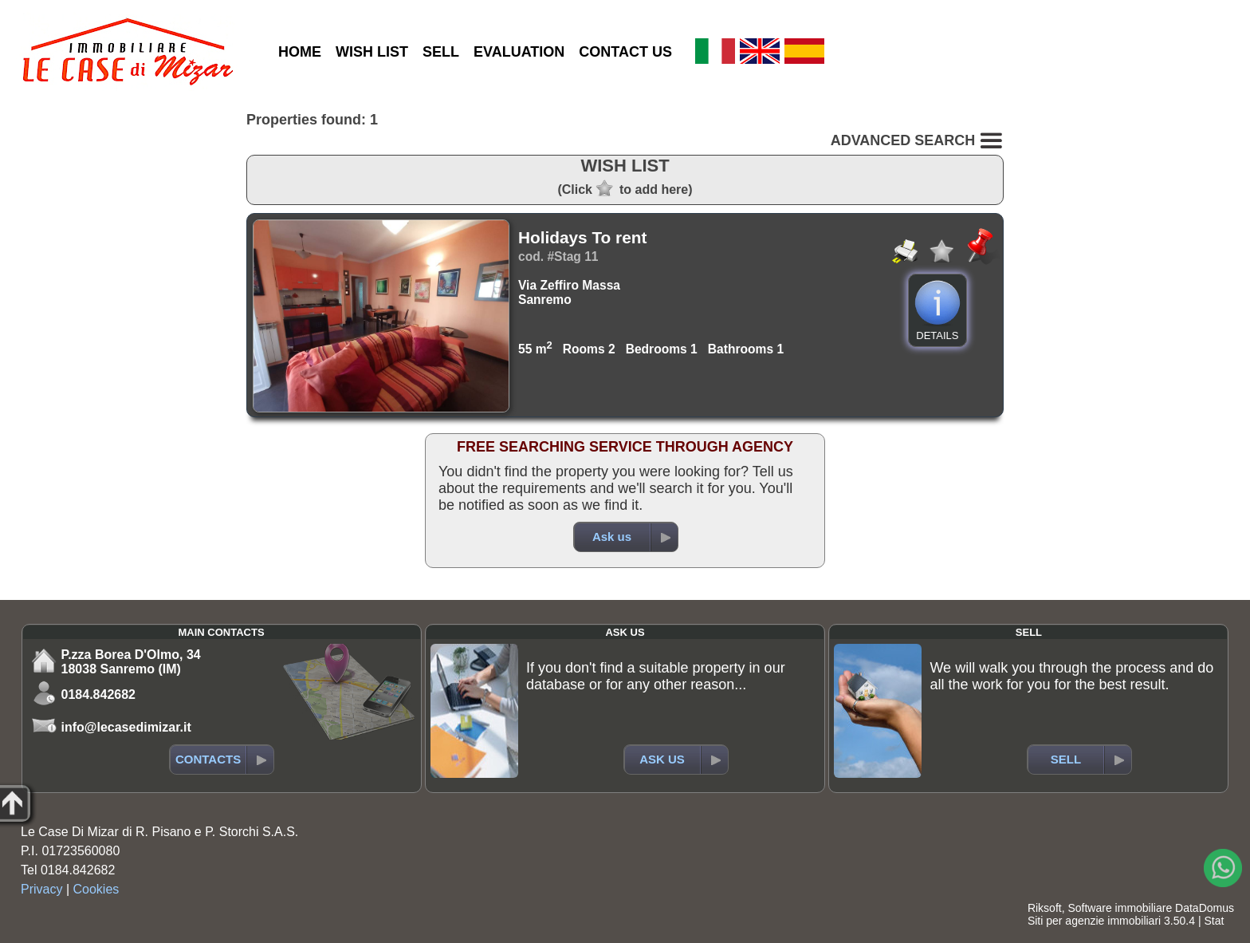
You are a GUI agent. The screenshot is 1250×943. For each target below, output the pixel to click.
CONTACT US (625, 52)
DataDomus (1204, 908)
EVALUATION (519, 52)
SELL (441, 52)
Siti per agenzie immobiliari (1094, 920)
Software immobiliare (1119, 908)
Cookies (96, 889)
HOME (299, 52)
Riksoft (1045, 908)
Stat (1214, 920)
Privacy (41, 889)
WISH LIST (372, 52)
